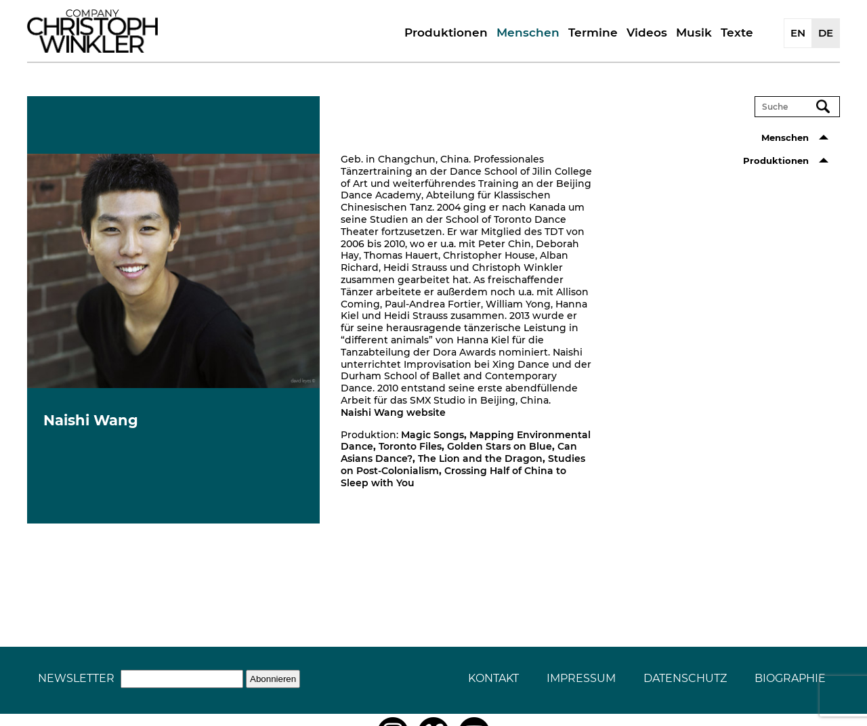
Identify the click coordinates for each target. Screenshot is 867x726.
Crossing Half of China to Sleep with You (453, 477)
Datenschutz (685, 678)
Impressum (581, 678)
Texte (737, 32)
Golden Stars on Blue (499, 446)
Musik (694, 32)
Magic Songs (432, 435)
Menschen (527, 32)
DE (825, 32)
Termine (593, 32)
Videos (647, 32)
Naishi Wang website (393, 412)
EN (797, 32)
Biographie (790, 678)
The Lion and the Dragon (480, 458)
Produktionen (446, 32)
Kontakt (493, 678)
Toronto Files (410, 446)
